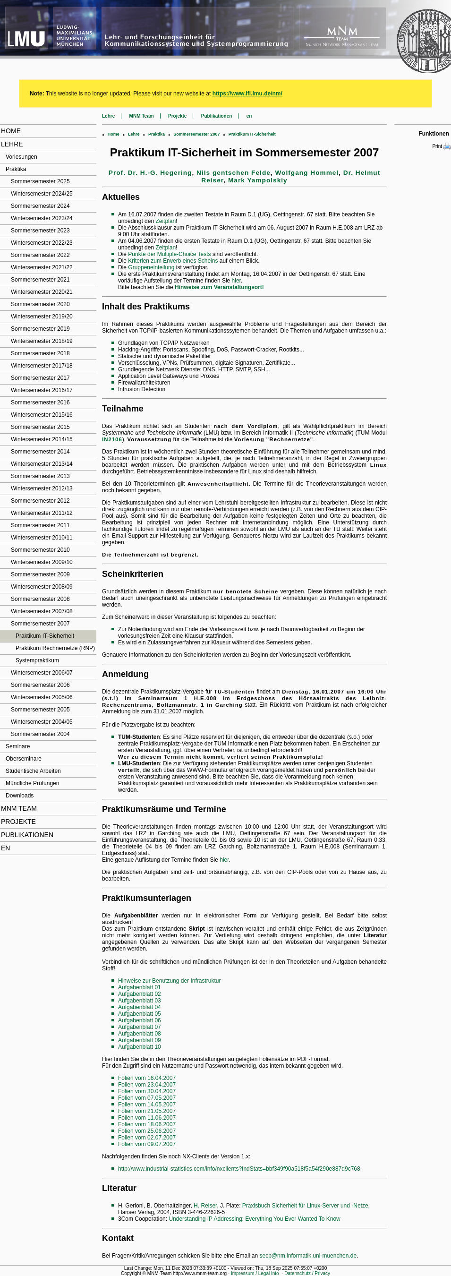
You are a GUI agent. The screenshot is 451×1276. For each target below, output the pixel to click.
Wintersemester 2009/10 (42, 562)
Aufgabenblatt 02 (139, 994)
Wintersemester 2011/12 (42, 513)
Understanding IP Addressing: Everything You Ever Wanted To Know (254, 1219)
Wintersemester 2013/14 (42, 464)
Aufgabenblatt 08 (139, 1033)
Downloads (20, 795)
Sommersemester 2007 (40, 623)
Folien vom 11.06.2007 (147, 1117)
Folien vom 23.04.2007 (147, 1084)
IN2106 (112, 439)
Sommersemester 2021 (40, 279)
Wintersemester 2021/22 (42, 267)
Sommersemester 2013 (40, 476)
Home (11, 131)
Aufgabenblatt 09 (139, 1040)
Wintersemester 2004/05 (42, 722)
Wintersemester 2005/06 (42, 697)
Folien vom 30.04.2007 (147, 1091)
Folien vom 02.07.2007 (147, 1137)
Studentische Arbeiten (33, 771)
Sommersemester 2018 (40, 353)
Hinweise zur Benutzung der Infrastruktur (169, 980)
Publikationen (27, 835)
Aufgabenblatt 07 (139, 1027)
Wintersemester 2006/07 (42, 672)
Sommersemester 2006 (40, 685)
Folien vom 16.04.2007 (147, 1078)
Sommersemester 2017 (40, 378)
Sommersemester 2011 (40, 525)
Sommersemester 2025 (40, 181)
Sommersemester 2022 (40, 255)
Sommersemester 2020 (40, 304)
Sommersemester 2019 (40, 328)
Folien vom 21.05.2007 (147, 1111)
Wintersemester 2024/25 (42, 193)
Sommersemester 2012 (40, 500)
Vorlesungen (21, 157)
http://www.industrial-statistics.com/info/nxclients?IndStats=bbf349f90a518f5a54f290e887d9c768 (239, 1168)
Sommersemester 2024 (40, 206)
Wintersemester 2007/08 (42, 611)
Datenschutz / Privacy (307, 1273)
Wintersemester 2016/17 (42, 390)
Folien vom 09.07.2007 (147, 1144)
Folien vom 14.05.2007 (147, 1104)
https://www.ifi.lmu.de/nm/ (247, 93)
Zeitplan (165, 221)
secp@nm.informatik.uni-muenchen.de (308, 1255)
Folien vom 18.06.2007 (147, 1124)
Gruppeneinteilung (151, 267)
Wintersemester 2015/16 (42, 414)
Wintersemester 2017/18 (42, 365)
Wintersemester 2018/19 (42, 341)
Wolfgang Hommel (307, 172)
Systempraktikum (37, 660)
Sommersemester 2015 (40, 427)
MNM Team (19, 808)
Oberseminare (24, 758)
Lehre (12, 144)
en (5, 848)
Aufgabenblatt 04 (139, 1007)
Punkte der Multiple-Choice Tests (169, 254)
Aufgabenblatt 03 (139, 1000)
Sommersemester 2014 (40, 451)
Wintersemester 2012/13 (42, 488)
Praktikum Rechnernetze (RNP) (55, 648)
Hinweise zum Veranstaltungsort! (219, 287)
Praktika (16, 169)
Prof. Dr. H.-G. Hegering (150, 172)
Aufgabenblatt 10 (139, 1047)
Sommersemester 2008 (40, 599)
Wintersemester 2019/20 (42, 316)
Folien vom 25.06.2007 (147, 1131)
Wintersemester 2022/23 (42, 243)
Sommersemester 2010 (40, 550)
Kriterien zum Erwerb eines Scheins (173, 260)
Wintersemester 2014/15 (42, 439)
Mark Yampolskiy (258, 180)
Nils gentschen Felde (233, 172)
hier (236, 280)
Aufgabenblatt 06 (139, 1020)
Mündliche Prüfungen (32, 783)
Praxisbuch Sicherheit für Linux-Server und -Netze (305, 1205)
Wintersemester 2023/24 (42, 218)
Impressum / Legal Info (255, 1273)
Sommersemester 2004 (40, 734)
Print (441, 146)
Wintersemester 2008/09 (42, 586)
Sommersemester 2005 (40, 709)
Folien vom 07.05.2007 (147, 1098)
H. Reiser (205, 1205)
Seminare (18, 746)
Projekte (18, 821)
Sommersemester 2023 (40, 230)
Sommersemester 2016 (40, 402)
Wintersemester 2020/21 (42, 292)
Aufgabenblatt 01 (139, 987)
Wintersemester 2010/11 (42, 537)
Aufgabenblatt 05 (139, 1014)
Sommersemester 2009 (40, 574)
